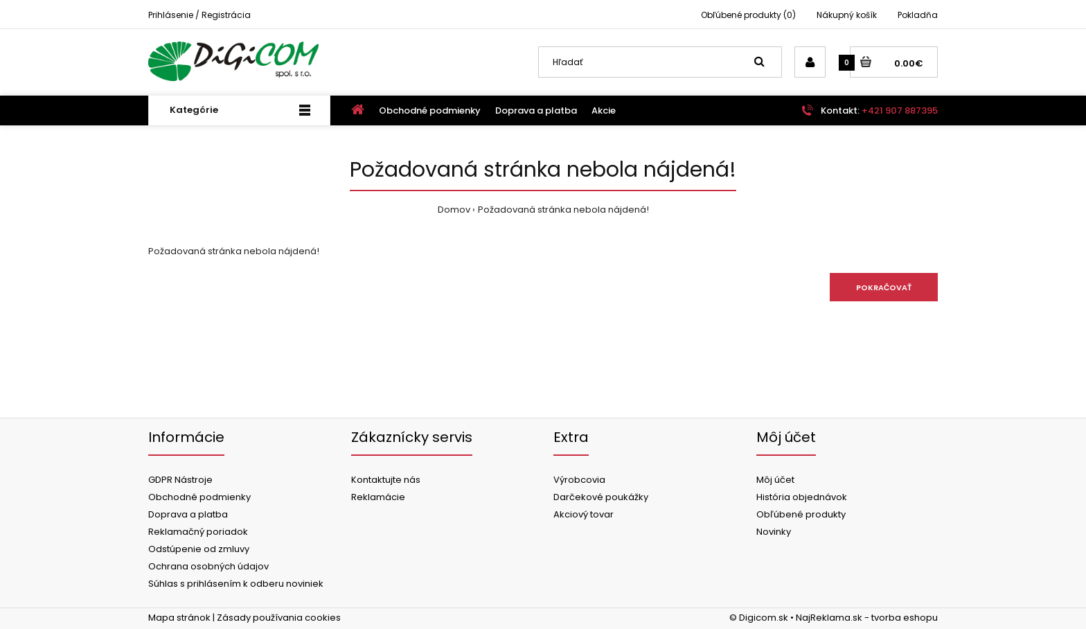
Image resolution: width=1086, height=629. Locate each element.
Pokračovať (883, 287)
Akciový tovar (583, 514)
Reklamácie (378, 497)
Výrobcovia (579, 479)
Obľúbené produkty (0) (748, 15)
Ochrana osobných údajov (208, 566)
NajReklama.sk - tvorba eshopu (867, 617)
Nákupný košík (847, 15)
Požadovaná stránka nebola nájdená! (563, 209)
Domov (454, 209)
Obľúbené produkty (801, 514)
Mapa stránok (179, 617)
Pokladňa (918, 15)
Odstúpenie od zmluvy (198, 549)
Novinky (773, 531)
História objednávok (801, 497)
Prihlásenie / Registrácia (199, 15)
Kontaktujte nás (385, 479)
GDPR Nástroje (180, 479)
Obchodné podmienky (199, 497)
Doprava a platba (188, 514)
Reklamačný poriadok (198, 531)
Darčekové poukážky (600, 497)
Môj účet (775, 479)
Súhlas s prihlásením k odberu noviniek (235, 583)
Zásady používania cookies (279, 617)
